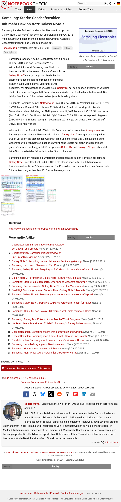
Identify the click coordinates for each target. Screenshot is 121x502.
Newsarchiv (54, 452)
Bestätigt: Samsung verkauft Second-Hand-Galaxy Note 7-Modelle (48, 290)
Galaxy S (67, 48)
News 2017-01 (67, 452)
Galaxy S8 (62, 87)
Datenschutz (41, 493)
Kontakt (54, 493)
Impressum (26, 493)
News (30, 9)
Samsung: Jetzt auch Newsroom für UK (34, 265)
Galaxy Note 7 (17, 75)
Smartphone (10, 52)
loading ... (72, 67)
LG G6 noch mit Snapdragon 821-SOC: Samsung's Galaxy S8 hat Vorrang (52, 323)
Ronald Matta (9, 47)
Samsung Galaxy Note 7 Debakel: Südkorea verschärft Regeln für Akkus (52, 302)
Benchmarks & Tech (62, 9)
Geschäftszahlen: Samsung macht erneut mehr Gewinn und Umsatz (49, 336)
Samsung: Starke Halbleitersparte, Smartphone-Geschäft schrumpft (49, 281)
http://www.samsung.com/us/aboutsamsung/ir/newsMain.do (43, 228)
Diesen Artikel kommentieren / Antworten (26, 368)
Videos (42, 9)
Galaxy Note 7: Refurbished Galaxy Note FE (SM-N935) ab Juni (46, 277)
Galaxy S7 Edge (86, 147)
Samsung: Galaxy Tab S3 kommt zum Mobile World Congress (46, 319)
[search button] (106, 3)
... (117, 9)
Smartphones (92, 130)
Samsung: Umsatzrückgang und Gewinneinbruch (39, 344)
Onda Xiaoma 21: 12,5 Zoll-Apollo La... (23, 377)
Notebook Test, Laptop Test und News (23, 452)
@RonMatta (109, 442)
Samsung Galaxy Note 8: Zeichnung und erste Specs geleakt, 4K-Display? (52, 294)
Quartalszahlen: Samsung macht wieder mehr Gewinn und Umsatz (49, 340)
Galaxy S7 (66, 147)
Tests (18, 9)
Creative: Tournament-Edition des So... (43, 382)
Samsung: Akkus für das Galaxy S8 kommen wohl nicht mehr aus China (51, 311)
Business (56, 48)
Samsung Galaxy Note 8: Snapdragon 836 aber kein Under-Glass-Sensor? (52, 269)
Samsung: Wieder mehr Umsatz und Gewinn (36, 348)
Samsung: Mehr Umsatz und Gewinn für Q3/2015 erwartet (44, 352)
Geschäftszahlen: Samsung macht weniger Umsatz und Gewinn (47, 331)
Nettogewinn (47, 103)
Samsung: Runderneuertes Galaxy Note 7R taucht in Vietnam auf (48, 286)
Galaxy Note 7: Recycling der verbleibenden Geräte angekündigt (47, 261)
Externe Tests (86, 9)
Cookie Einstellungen (72, 493)
